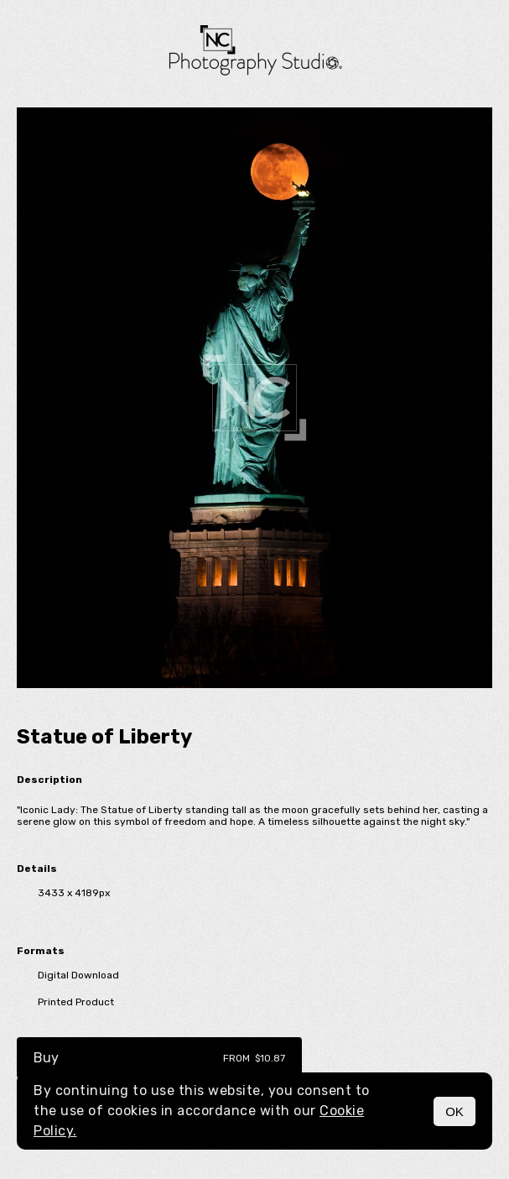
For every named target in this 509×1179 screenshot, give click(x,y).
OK (454, 1111)
